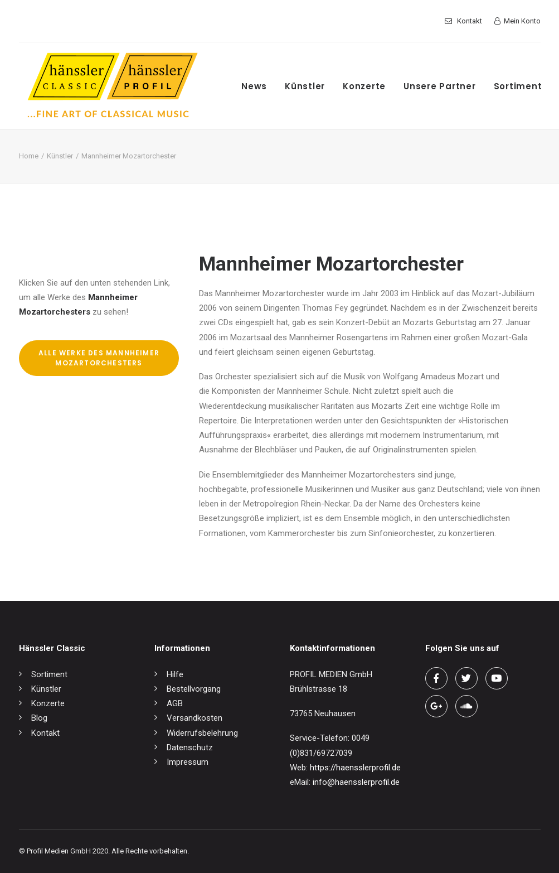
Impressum (187, 762)
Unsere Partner (440, 86)
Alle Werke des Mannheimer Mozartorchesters (100, 358)
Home (28, 156)
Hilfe (175, 674)
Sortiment (518, 86)
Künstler (305, 86)
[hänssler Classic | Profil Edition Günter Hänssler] (113, 85)
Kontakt (469, 21)
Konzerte (364, 86)
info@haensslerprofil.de (356, 782)
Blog (39, 718)
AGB (175, 703)
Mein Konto (522, 21)
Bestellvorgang (194, 689)
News (254, 86)
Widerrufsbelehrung (202, 733)
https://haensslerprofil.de (355, 768)
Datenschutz (190, 747)
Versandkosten (194, 718)
